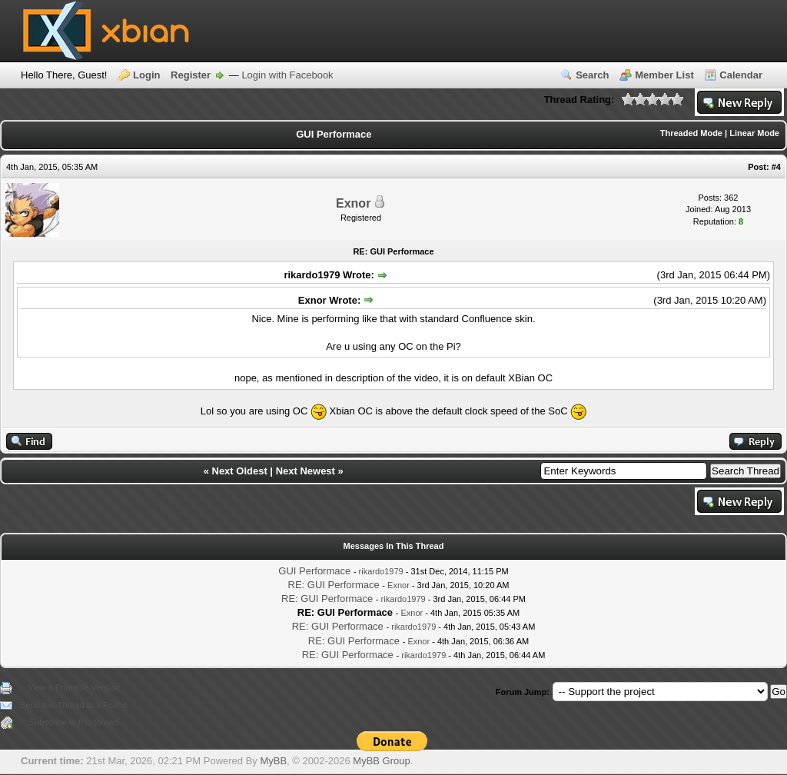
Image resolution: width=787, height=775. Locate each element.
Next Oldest (239, 471)
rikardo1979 (381, 571)
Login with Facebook (287, 75)
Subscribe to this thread (73, 722)
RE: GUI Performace (334, 584)
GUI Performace (314, 571)
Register (191, 75)
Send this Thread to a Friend (73, 705)
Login (146, 75)
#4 (776, 166)
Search (592, 75)
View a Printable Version (73, 687)
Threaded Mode (691, 133)
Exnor (353, 203)
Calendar (740, 75)
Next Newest (305, 471)
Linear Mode (754, 133)
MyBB (273, 761)
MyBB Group (381, 761)
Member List (664, 75)
